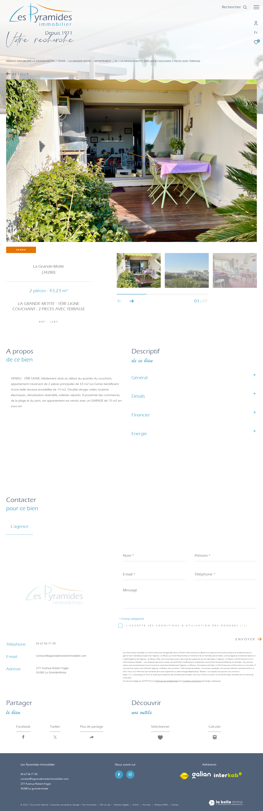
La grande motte (80, 61)
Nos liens (146, 805)
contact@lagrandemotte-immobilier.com (61, 656)
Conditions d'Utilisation (192, 681)
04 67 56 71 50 (46, 643)
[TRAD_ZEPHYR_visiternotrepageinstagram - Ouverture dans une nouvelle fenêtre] (130, 774)
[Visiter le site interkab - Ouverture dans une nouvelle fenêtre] (228, 774)
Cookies (174, 805)
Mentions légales (121, 805)
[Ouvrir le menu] (256, 7)
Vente (61, 61)
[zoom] (131, 160)
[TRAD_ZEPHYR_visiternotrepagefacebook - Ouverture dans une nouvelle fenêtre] (119, 774)
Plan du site (105, 805)
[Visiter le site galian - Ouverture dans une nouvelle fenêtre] (201, 774)
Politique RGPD (161, 805)
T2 (116, 61)
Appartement (102, 61)
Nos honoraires (89, 805)
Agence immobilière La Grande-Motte (30, 61)
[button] (132, 301)
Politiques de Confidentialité (166, 681)
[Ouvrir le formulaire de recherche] (234, 7)
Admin (136, 805)
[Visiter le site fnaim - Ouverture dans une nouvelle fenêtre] (184, 775)
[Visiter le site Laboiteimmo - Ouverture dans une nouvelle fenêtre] (225, 803)
